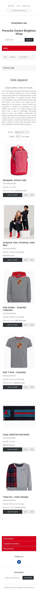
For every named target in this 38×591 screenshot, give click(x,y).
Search (29, 40)
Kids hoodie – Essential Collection (14, 308)
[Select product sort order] (21, 132)
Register (11, 6)
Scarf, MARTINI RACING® (16, 434)
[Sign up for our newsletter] (13, 578)
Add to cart (12, 195)
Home (5, 57)
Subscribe (28, 578)
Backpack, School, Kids (14, 180)
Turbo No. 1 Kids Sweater (15, 497)
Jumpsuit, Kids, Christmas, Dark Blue (19, 243)
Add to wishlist (32, 195)
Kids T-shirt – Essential (14, 372)
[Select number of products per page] (18, 136)
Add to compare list (25, 195)
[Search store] (14, 40)
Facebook (19, 562)
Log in (18, 6)
